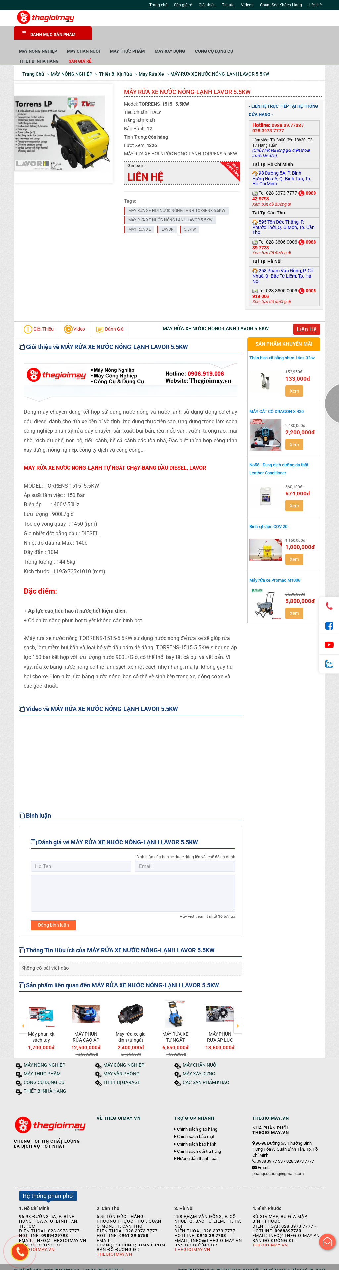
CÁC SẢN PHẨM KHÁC (206, 1067)
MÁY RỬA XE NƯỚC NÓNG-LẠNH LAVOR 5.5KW (170, 205)
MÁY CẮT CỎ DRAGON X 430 (276, 397)
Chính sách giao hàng (197, 1114)
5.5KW (190, 214)
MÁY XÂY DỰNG (247, 36)
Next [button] (237, 1006)
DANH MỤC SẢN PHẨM (48, 34)
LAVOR (167, 214)
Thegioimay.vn (114, 1239)
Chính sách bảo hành (196, 1129)
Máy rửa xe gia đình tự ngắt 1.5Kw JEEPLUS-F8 (131, 1028)
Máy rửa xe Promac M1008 (274, 565)
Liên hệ (111, 1262)
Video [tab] (74, 314)
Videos (247, 5)
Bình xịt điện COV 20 (268, 511)
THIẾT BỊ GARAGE (121, 1067)
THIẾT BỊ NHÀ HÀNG (116, 46)
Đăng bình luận (53, 910)
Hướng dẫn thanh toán (197, 1144)
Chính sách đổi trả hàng (199, 1137)
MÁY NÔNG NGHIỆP (116, 36)
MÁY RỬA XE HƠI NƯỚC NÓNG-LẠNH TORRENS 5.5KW (176, 196)
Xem (294, 376)
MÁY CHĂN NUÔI (161, 36)
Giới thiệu (207, 5)
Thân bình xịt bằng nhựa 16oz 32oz (282, 343)
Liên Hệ (315, 5)
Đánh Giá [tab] (109, 314)
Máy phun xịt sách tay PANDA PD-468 (41, 1028)
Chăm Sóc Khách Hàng (281, 5)
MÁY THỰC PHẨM (205, 36)
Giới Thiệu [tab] (39, 314)
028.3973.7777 (268, 116)
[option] (41, 1009)
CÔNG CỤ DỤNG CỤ (292, 36)
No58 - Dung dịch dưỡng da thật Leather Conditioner (278, 454)
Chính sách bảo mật (195, 1122)
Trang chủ (158, 5)
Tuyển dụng (88, 1262)
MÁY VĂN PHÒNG (121, 1059)
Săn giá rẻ (183, 5)
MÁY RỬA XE (139, 214)
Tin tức (228, 5)
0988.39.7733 (286, 111)
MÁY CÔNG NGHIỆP (123, 1050)
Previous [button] (23, 1006)
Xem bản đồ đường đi (271, 189)
